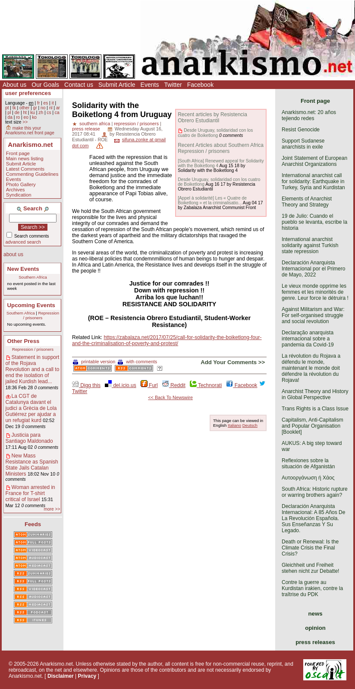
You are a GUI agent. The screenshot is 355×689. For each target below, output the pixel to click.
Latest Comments (25, 168)
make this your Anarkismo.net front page (29, 130)
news (315, 613)
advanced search (23, 241)
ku (32, 112)
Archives (15, 189)
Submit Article (116, 84)
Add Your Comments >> (233, 362)
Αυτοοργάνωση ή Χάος (308, 478)
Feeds (33, 524)
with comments (137, 361)
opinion (315, 628)
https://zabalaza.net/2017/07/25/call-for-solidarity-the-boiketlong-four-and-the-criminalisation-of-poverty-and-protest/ (167, 340)
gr (35, 107)
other (24, 107)
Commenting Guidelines (32, 174)
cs (49, 112)
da (9, 117)
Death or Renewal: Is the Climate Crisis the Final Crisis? (310, 548)
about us (13, 254)
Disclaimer (60, 676)
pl (9, 112)
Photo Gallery (21, 184)
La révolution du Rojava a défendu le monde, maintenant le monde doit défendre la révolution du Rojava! (311, 368)
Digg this (86, 385)
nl (51, 107)
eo (26, 117)
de (17, 112)
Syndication (18, 194)
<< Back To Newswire (170, 397)
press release (86, 128)
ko (34, 117)
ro (18, 117)
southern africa (94, 123)
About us (14, 84)
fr (38, 103)
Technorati (206, 385)
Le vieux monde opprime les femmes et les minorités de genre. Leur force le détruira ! (315, 292)
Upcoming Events (31, 305)
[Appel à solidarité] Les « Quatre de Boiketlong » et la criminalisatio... (212, 200)
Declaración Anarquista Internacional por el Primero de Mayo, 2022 (313, 269)
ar (58, 107)
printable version (94, 361)
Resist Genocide (301, 130)
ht (25, 112)
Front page (18, 153)
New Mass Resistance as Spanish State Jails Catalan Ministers (32, 465)
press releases (315, 642)
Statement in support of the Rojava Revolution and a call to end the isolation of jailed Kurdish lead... (33, 369)
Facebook (200, 84)
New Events (23, 269)
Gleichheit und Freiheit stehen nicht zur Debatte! (310, 568)
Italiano (234, 425)
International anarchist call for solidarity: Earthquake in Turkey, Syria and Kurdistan (313, 181)
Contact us (78, 84)
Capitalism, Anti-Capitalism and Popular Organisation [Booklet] (312, 426)
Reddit (173, 385)
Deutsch (250, 425)
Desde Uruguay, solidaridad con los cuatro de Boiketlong (215, 132)
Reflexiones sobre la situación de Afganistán (308, 463)
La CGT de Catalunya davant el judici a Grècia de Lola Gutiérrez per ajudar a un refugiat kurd (31, 408)
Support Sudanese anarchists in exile (303, 144)
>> (25, 122)
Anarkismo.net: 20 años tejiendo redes (309, 115)
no (43, 107)
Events (150, 84)
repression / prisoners (136, 123)
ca (57, 112)
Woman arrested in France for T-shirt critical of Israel (30, 493)
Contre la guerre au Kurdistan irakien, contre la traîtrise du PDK (312, 588)
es (46, 103)
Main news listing (25, 158)
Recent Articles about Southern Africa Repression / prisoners (221, 148)
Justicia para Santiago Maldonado (29, 438)
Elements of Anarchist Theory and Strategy (307, 202)
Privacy (87, 676)
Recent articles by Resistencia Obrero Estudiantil (212, 117)
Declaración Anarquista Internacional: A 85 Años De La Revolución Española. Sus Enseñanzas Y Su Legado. (313, 518)
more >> (52, 509)
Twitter (173, 84)
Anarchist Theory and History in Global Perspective (315, 394)
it (53, 103)
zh (40, 112)
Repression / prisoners (41, 315)
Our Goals (45, 84)
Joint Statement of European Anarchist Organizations (314, 161)
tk (14, 107)
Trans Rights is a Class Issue (315, 409)
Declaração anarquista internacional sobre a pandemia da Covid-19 (308, 339)
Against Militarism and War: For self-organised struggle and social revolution (313, 315)
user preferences (28, 93)
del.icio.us (120, 385)
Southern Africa (33, 277)
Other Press (23, 341)
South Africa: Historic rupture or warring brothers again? (315, 492)
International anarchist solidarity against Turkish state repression (310, 245)
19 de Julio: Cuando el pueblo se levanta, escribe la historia (314, 222)
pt (7, 107)
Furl (149, 385)
